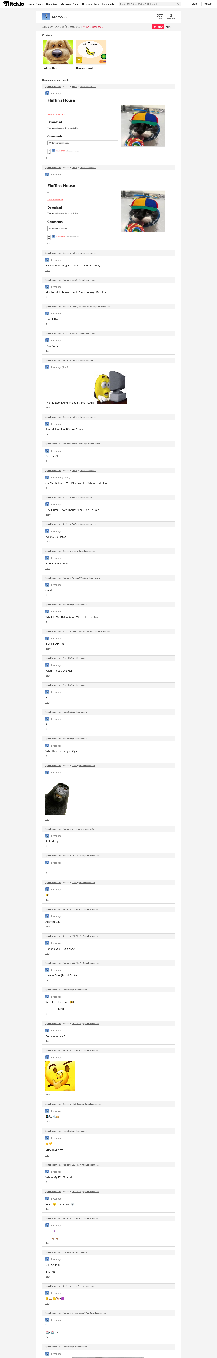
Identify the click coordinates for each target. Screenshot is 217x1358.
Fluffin (74, 86)
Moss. (74, 551)
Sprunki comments (53, 86)
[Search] (178, 4)
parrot (74, 280)
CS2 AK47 (76, 855)
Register (207, 3)
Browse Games (35, 3)
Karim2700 (77, 444)
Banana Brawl (84, 67)
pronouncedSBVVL (80, 1313)
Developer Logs (90, 3)
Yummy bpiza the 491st (82, 306)
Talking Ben (50, 67)
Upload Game (70, 3)
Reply (47, 158)
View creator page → (94, 26)
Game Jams (52, 3)
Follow (158, 26)
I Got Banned (77, 1104)
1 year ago (56, 93)
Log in (194, 3)
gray (73, 829)
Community (108, 3)
